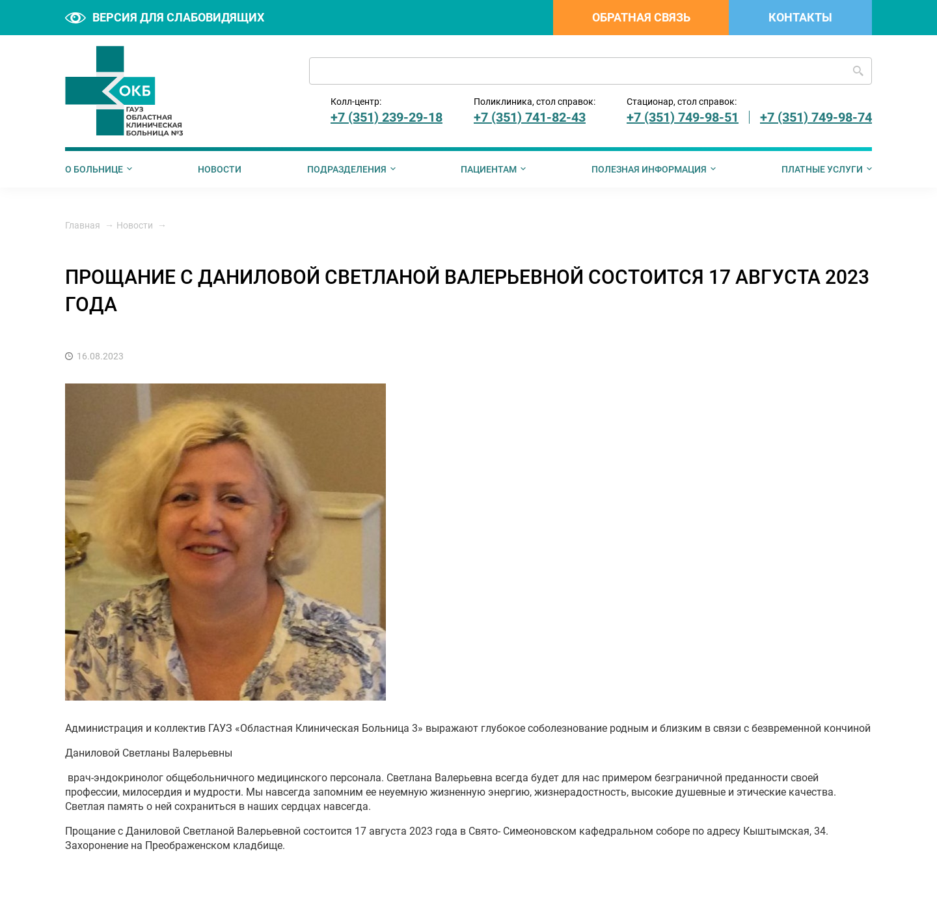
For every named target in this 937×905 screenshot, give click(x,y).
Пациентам (489, 169)
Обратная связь (641, 17)
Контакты (800, 17)
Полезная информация (649, 169)
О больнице (94, 169)
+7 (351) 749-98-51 (683, 117)
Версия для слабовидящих (164, 17)
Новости (219, 169)
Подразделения (347, 169)
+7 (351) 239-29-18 (386, 117)
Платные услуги (822, 169)
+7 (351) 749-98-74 (816, 117)
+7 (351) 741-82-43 (530, 117)
